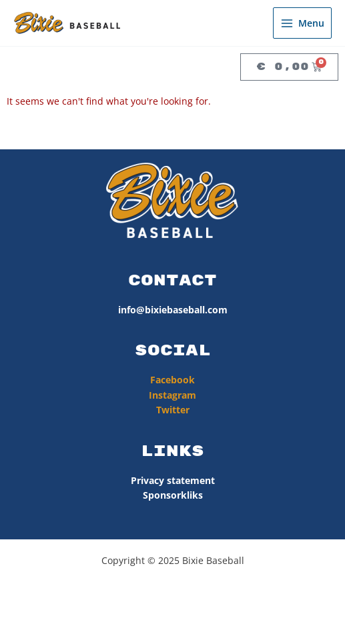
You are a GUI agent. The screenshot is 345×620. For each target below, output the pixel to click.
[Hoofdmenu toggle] (302, 23)
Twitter (173, 409)
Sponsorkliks (173, 495)
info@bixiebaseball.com (173, 309)
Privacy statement (173, 480)
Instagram (172, 395)
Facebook (172, 379)
